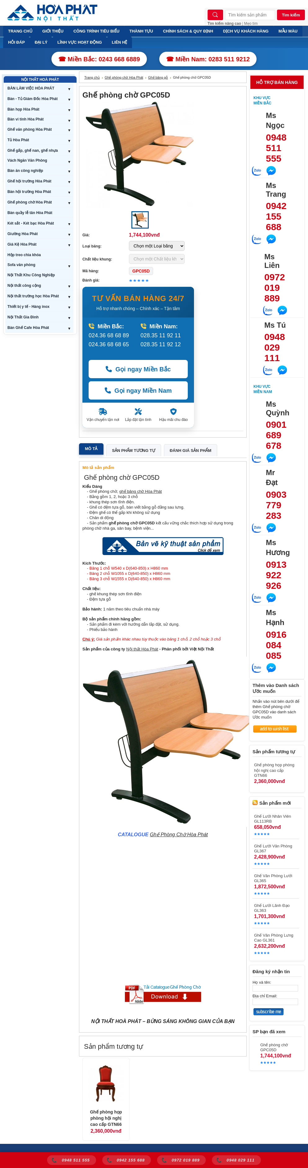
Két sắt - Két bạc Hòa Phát (30, 223)
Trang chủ (92, 77)
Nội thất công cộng (24, 285)
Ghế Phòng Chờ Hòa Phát (179, 834)
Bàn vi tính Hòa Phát (25, 119)
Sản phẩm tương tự (133, 450)
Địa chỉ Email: (265, 996)
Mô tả (91, 448)
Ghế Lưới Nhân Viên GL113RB (272, 819)
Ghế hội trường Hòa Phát (29, 181)
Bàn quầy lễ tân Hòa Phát (29, 213)
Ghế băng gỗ (158, 77)
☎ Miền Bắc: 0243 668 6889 (99, 59)
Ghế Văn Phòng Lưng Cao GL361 (273, 938)
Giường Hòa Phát (22, 234)
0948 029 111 (274, 347)
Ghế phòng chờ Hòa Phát (29, 202)
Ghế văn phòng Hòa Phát (29, 129)
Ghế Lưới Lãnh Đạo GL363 (272, 908)
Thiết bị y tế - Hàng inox (28, 306)
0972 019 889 (274, 287)
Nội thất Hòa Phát (142, 649)
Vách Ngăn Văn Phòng (27, 160)
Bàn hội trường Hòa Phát (29, 192)
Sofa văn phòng (21, 265)
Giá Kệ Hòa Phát (22, 244)
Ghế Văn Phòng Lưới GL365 (273, 878)
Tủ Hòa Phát (18, 140)
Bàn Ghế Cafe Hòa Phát (28, 328)
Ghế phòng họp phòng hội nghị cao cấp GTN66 (106, 1117)
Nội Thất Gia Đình (23, 317)
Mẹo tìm (251, 23)
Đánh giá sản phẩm (190, 450)
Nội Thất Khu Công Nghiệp (31, 275)
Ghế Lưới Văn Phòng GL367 (273, 848)
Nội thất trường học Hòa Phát (33, 296)
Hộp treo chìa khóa (24, 255)
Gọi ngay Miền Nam (138, 390)
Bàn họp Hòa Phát (23, 109)
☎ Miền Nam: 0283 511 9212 (208, 59)
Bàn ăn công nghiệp (25, 170)
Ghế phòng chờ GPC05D (274, 1047)
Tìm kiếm (291, 15)
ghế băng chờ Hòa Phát (140, 491)
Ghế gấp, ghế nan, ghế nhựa (32, 150)
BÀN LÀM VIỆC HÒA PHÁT (30, 88)
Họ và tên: (262, 982)
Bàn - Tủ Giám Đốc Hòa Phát (32, 99)
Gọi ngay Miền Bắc (138, 369)
